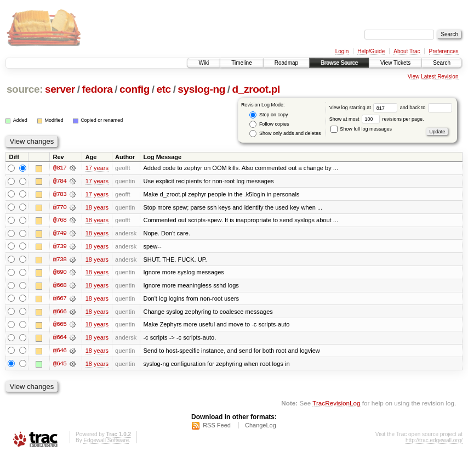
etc (163, 89)
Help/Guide (371, 51)
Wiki (203, 63)
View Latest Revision (433, 77)
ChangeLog (260, 427)
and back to (426, 107)
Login (342, 51)
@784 (59, 181)
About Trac (406, 51)
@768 (59, 220)
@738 (59, 260)
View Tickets (395, 63)
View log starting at (364, 107)
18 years (97, 207)
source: (25, 89)
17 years (97, 168)
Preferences (444, 51)
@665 (59, 325)
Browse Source (339, 63)
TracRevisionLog (336, 405)
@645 (59, 365)
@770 (59, 207)
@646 (59, 352)
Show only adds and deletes (285, 133)
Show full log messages (361, 129)
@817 (59, 167)
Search (441, 63)
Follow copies (269, 124)
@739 (59, 246)
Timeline (241, 63)
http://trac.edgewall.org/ (434, 442)
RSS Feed (217, 427)
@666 (59, 312)
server (60, 89)
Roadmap (286, 63)
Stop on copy (268, 115)
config (134, 89)
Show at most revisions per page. (376, 119)
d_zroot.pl (256, 89)
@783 (59, 194)
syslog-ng (201, 89)
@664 (59, 339)
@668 (59, 286)
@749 (59, 233)
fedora (97, 89)
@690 (59, 273)
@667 (59, 299)
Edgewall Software (106, 442)
